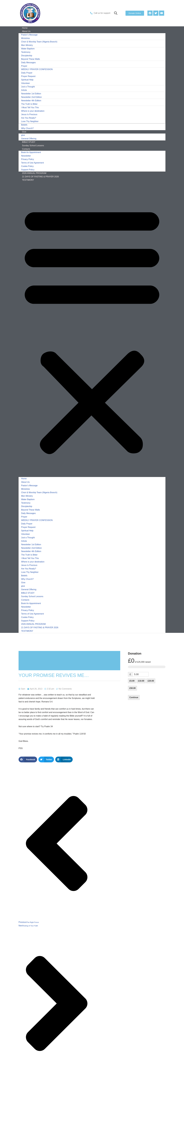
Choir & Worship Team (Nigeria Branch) (39, 42)
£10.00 (141, 684)
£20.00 (151, 684)
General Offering (28, 592)
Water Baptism (28, 49)
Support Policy (27, 623)
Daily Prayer (26, 73)
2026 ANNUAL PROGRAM (33, 627)
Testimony (25, 52)
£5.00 (132, 684)
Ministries (25, 38)
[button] (116, 13)
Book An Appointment (31, 154)
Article (24, 91)
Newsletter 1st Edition (31, 94)
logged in (40, 1104)
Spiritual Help (27, 80)
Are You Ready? (28, 119)
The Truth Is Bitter (29, 105)
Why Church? (27, 582)
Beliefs (24, 126)
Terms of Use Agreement (32, 164)
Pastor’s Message (29, 35)
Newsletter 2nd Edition (31, 98)
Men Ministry (27, 45)
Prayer (24, 66)
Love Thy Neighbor (30, 122)
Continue (133, 700)
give (23, 136)
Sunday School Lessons (32, 599)
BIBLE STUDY (28, 596)
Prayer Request (28, 77)
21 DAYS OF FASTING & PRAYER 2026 (40, 178)
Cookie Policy (27, 168)
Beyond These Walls (30, 59)
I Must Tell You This (30, 108)
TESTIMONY (28, 182)
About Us (26, 31)
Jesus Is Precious (29, 115)
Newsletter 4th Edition (31, 101)
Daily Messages (28, 63)
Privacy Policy (27, 161)
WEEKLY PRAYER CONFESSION (37, 70)
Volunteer (25, 84)
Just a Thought (28, 87)
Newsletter (26, 157)
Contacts (26, 150)
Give (24, 133)
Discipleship (26, 56)
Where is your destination (32, 112)
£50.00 (132, 691)
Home (24, 480)
